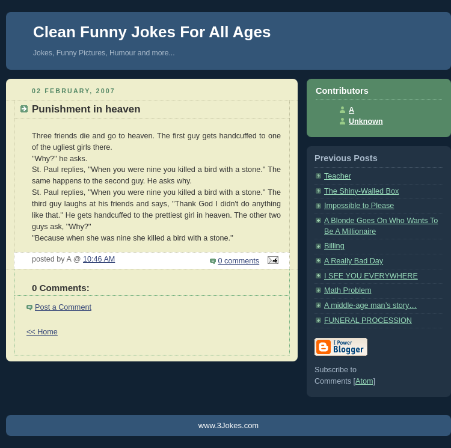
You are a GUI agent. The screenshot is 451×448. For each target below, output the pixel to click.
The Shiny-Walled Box (361, 191)
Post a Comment (63, 307)
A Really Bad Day (353, 261)
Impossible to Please (359, 205)
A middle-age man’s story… (370, 305)
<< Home (42, 332)
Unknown (366, 121)
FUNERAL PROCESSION (368, 320)
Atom (364, 381)
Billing (334, 246)
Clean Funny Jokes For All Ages (152, 32)
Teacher (337, 176)
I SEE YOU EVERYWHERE (371, 276)
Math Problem (348, 290)
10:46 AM (99, 259)
